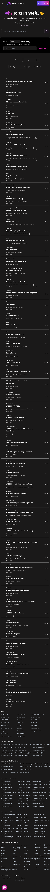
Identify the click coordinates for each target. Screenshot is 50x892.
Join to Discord (19, 880)
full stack (37, 848)
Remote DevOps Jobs (21, 750)
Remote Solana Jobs (38, 747)
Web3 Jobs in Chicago (7, 836)
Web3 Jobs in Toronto (39, 836)
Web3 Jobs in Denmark (24, 784)
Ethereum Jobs (21, 717)
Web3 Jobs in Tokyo (38, 834)
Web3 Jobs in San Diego (40, 817)
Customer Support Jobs (37, 714)
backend (3, 853)
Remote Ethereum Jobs (39, 744)
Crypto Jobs (20, 722)
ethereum (27, 864)
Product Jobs (20, 731)
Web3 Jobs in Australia (7, 795)
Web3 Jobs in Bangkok (7, 825)
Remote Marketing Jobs (42, 764)
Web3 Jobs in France (23, 790)
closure (3, 867)
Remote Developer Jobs (7, 753)
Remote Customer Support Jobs (10, 772)
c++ (2, 864)
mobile (46, 856)
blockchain (4, 859)
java (36, 870)
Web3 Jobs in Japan (23, 806)
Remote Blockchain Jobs (22, 755)
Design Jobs (34, 720)
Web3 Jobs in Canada (7, 803)
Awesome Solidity (6, 878)
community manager (7, 870)
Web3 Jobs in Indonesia (24, 795)
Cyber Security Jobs (6, 736)
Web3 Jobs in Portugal (38, 801)
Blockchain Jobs (21, 714)
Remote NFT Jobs (37, 755)
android (3, 848)
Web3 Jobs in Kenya (37, 781)
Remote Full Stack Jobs (7, 750)
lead (45, 848)
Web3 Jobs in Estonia (24, 787)
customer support (18, 856)
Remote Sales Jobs (25, 772)
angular (3, 850)
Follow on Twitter (20, 878)
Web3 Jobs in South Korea (39, 784)
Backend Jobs (4, 714)
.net (25, 856)
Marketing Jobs (35, 728)
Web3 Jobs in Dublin (22, 817)
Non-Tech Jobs (21, 736)
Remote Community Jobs (27, 764)
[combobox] (32, 60)
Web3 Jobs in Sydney (39, 828)
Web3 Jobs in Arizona (7, 820)
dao (14, 859)
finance (26, 867)
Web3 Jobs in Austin (6, 823)
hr (35, 861)
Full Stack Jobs (5, 720)
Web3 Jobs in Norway (38, 795)
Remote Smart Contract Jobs (23, 744)
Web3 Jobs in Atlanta (6, 817)
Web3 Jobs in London (22, 825)
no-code (46, 864)
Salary (16, 60)
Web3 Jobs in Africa (6, 784)
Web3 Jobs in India (23, 801)
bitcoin (3, 856)
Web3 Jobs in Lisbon (22, 823)
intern (37, 864)
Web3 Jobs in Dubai (21, 814)
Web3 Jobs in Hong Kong (23, 820)
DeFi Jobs (19, 728)
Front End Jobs (5, 717)
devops (26, 850)
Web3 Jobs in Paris (38, 814)
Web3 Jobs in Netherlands (39, 792)
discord (26, 853)
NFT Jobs (19, 725)
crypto (15, 850)
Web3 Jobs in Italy (23, 803)
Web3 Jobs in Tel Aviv (39, 831)
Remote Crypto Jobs (38, 753)
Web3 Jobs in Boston (6, 834)
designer (26, 845)
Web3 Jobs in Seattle (39, 823)
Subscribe (42, 48)
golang (37, 853)
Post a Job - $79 (43, 3)
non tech (46, 870)
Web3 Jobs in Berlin (6, 831)
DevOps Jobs (4, 733)
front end (38, 845)
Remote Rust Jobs (20, 747)
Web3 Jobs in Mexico (38, 787)
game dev (38, 850)
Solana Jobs (20, 720)
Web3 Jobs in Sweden (38, 806)
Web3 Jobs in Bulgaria (7, 801)
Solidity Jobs (4, 725)
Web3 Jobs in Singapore (40, 825)
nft (45, 861)
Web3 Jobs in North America (9, 792)
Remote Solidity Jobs (6, 755)
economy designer (29, 859)
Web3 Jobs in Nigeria (38, 790)
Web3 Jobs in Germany (24, 781)
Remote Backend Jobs (7, 747)
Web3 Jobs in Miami (21, 828)
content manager (18, 845)
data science (16, 864)
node (45, 867)
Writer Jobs (34, 722)
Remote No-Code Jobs (7, 766)
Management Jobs (36, 731)
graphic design (39, 856)
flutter (26, 870)
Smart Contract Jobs (6, 728)
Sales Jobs (34, 725)
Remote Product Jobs (6, 764)
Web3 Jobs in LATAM (6, 790)
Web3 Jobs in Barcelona (7, 828)
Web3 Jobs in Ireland (24, 798)
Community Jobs (35, 717)
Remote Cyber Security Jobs (23, 753)
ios (36, 867)
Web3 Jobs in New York (22, 831)
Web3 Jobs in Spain (37, 803)
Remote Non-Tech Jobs (7, 769)
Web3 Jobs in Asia (6, 781)
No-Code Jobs (21, 733)
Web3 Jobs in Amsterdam (8, 814)
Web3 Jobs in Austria (6, 798)
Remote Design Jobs (25, 766)
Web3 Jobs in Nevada (22, 834)
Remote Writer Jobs (25, 769)
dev (25, 848)
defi (14, 867)
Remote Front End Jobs (7, 744)
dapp (14, 861)
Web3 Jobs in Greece (23, 792)
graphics (37, 859)
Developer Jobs (5, 722)
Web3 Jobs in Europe (6, 787)
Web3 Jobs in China (6, 806)
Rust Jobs (3, 731)
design (15, 870)
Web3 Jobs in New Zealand (39, 798)
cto (14, 853)
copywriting (16, 848)
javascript (47, 845)
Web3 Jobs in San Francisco (41, 820)
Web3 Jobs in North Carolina (24, 836)
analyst (3, 845)
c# (1, 861)
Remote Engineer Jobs (39, 750)
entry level (27, 861)
